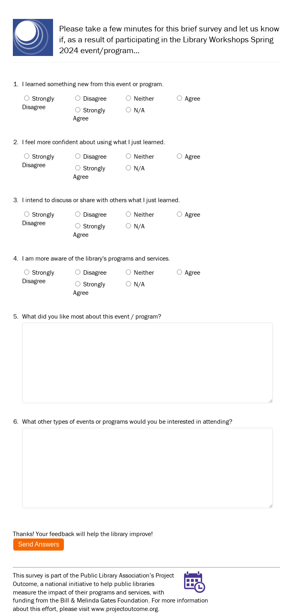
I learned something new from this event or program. (93, 84)
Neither (144, 98)
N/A (139, 110)
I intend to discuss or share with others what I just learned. (101, 200)
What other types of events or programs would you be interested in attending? (127, 421)
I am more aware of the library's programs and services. (96, 258)
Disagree (95, 98)
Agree (192, 98)
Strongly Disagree (38, 102)
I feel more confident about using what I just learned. (93, 142)
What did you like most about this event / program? (91, 316)
